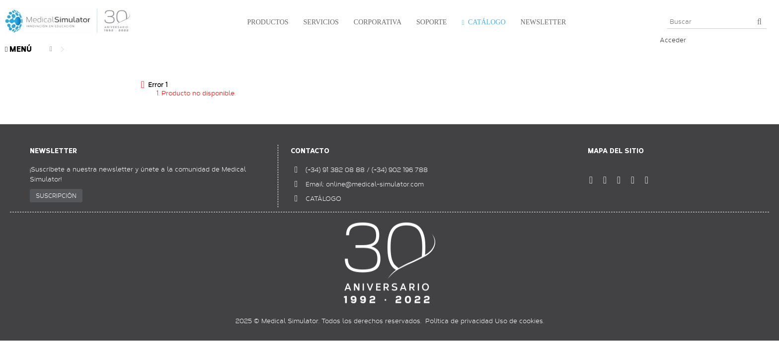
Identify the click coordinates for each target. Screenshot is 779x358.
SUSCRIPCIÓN (56, 195)
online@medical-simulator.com (375, 183)
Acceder (673, 40)
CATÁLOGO (323, 198)
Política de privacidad (459, 320)
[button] (265, 22)
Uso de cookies (519, 320)
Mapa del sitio (616, 151)
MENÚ (18, 49)
